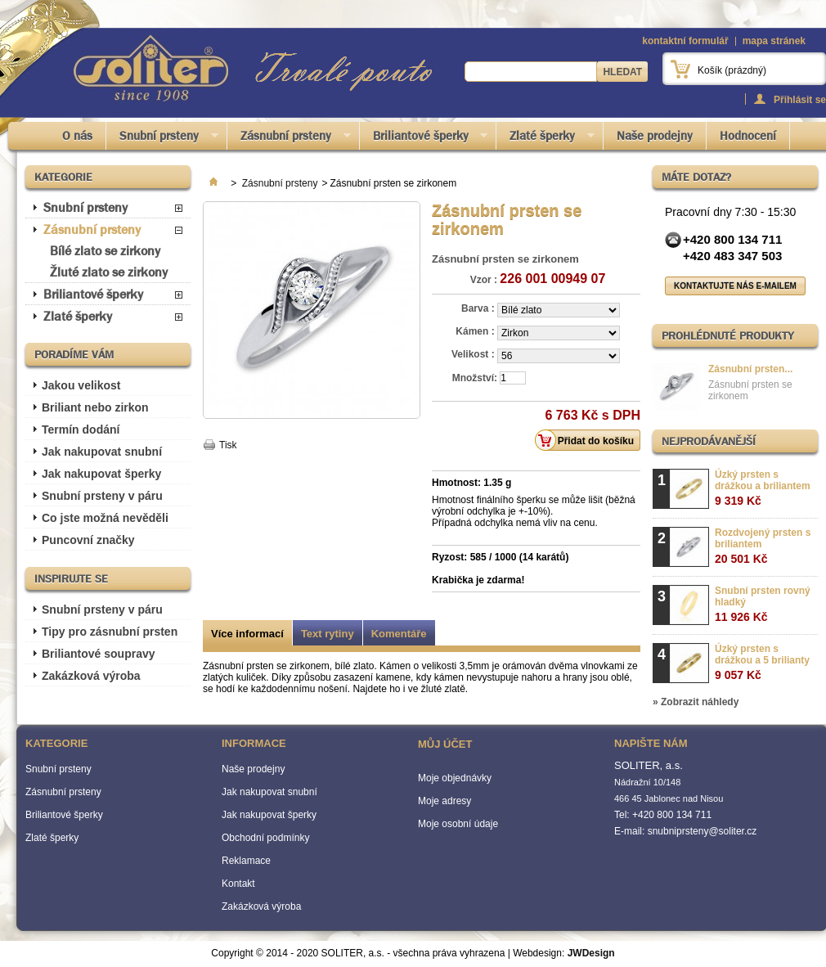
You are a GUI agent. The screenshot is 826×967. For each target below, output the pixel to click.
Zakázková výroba (91, 675)
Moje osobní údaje (458, 824)
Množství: (474, 378)
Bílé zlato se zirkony (105, 250)
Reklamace (246, 860)
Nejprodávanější (709, 441)
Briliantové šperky (424, 139)
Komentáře (399, 633)
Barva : (479, 308)
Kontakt (238, 883)
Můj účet (445, 744)
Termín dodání (80, 429)
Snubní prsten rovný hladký (762, 604)
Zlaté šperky (545, 139)
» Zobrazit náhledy (695, 702)
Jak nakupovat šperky (101, 473)
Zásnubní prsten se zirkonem (750, 390)
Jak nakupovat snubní (102, 451)
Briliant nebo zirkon (95, 407)
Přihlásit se (800, 99)
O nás (77, 136)
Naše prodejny (655, 136)
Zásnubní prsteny (289, 139)
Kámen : (476, 331)
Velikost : (474, 354)
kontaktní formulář (685, 41)
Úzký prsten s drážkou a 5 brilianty (762, 662)
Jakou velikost (81, 385)
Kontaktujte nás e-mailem (735, 285)
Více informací (247, 633)
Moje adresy (444, 801)
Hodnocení (748, 136)
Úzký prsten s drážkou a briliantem (762, 488)
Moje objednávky (455, 778)
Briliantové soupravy (98, 653)
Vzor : (483, 280)
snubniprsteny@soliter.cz (702, 831)
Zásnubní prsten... (750, 369)
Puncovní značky (88, 539)
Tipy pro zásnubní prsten (109, 631)
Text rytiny (327, 633)
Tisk (228, 445)
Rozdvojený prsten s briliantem (762, 546)
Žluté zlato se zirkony (109, 272)
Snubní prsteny (162, 139)
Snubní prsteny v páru (102, 495)
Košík (732, 70)
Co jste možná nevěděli (105, 517)
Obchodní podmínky (265, 837)
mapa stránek (774, 41)
